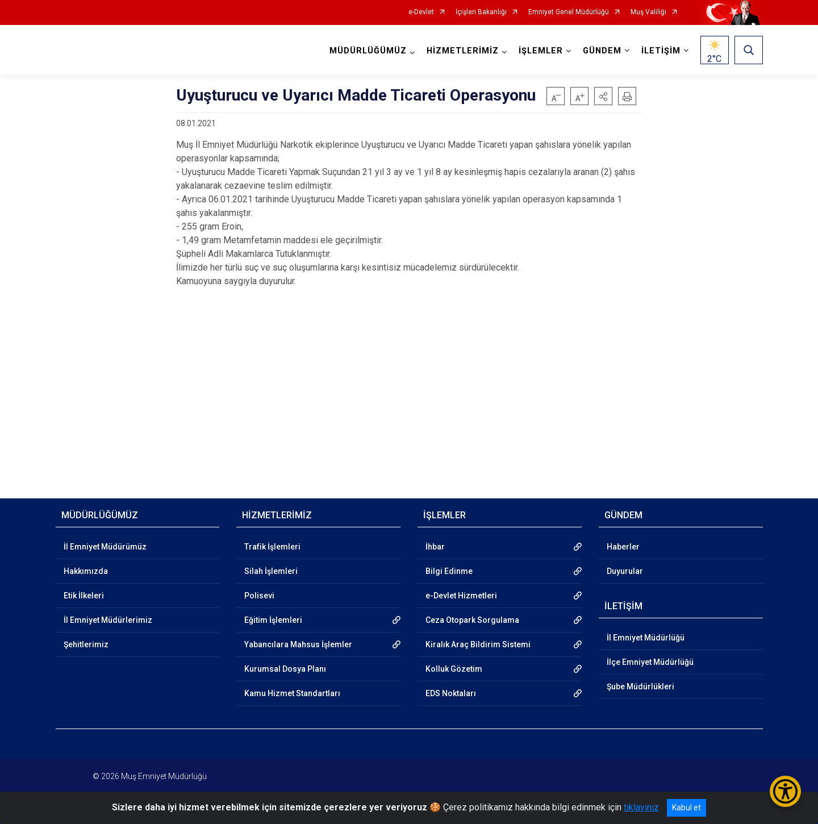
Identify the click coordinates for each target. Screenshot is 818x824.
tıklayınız (641, 807)
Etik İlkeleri (84, 595)
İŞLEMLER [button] (541, 51)
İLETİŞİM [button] (661, 51)
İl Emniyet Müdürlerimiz (108, 620)
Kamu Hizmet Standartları (292, 693)
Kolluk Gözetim (453, 668)
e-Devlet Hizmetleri (461, 595)
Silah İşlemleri (271, 571)
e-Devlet (421, 12)
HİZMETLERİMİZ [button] (463, 51)
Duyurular (625, 571)
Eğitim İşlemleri (273, 620)
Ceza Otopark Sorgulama (472, 620)
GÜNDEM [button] (602, 51)
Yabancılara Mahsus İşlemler (298, 644)
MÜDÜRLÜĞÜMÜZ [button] (368, 51)
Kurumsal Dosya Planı (285, 668)
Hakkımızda (86, 571)
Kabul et (686, 807)
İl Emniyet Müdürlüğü (646, 637)
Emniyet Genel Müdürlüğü (568, 12)
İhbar (435, 546)
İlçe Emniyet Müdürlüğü (650, 662)
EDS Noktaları (450, 693)
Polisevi (259, 595)
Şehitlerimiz (86, 644)
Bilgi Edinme (449, 571)
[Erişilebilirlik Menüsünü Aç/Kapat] (785, 791)
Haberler (623, 546)
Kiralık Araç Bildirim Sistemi (478, 644)
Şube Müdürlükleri (640, 686)
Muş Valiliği (648, 12)
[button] (603, 96)
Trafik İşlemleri (272, 546)
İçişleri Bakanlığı (481, 12)
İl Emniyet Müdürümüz (105, 546)
